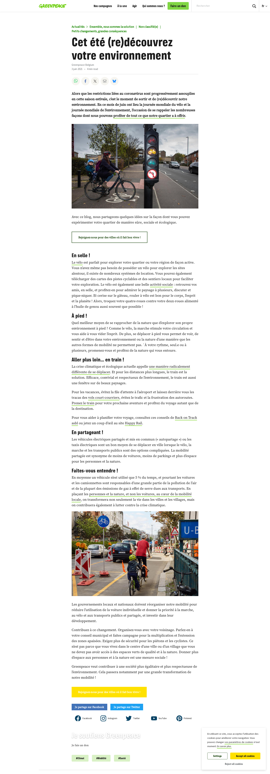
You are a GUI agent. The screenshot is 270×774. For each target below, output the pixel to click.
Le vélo (77, 262)
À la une (122, 6)
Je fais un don (80, 745)
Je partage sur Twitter (127, 707)
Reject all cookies (234, 764)
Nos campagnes (103, 6)
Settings (217, 756)
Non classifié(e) (148, 27)
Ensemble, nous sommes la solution (112, 27)
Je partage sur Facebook (89, 707)
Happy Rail (133, 423)
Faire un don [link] (178, 6)
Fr (263, 6)
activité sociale (161, 284)
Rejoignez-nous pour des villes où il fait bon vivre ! (109, 237)
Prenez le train (83, 403)
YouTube (162, 718)
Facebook (87, 718)
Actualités (78, 27)
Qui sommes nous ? (153, 6)
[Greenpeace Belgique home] (51, 6)
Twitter (136, 718)
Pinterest (188, 718)
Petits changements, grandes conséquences (99, 31)
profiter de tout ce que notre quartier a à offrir (149, 115)
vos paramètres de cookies (239, 742)
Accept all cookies (245, 756)
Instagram (112, 718)
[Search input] (218, 6)
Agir (134, 6)
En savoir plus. (224, 746)
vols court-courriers (103, 397)
